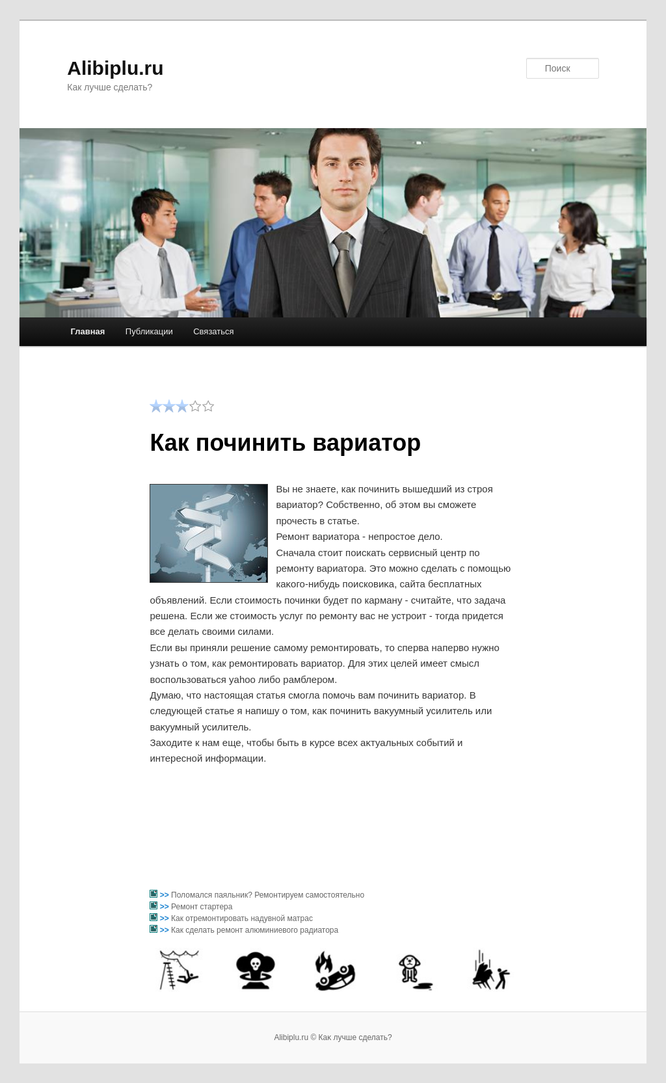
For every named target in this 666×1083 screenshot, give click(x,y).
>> (165, 895)
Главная (87, 331)
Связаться (213, 331)
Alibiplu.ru (115, 68)
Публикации (149, 331)
